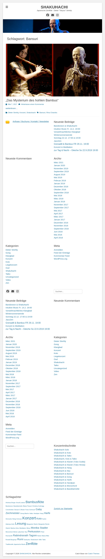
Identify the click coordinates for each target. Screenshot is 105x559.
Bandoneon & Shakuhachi (65, 126)
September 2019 (61, 171)
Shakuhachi (31, 113)
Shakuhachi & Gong (63, 477)
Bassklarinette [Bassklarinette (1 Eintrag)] (18, 506)
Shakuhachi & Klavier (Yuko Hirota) (69, 465)
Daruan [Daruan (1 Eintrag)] (16, 509)
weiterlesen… (12, 108)
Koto (8, 262)
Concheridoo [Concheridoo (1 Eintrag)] (10, 509)
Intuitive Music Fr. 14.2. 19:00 (67, 129)
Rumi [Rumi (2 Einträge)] (20, 539)
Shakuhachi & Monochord (65, 486)
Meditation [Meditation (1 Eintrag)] (22, 528)
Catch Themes (93, 554)
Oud (7, 268)
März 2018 (58, 198)
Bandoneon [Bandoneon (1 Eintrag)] (9, 506)
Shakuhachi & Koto (62, 453)
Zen (7, 283)
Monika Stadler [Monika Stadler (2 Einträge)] (39, 527)
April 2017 (58, 213)
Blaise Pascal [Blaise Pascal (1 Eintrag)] (27, 506)
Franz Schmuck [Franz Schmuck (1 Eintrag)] (30, 509)
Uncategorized (12, 277)
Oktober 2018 (60, 189)
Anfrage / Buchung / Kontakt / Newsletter (31, 121)
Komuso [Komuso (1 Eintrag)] (19, 519)
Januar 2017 (59, 219)
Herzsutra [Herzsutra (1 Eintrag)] (9, 519)
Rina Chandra (51, 113)
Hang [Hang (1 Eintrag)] (41, 513)
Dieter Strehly (13, 113)
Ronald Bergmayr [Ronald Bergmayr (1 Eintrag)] (11, 539)
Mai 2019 (58, 177)
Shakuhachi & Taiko (62, 456)
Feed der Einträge (62, 253)
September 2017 (61, 207)
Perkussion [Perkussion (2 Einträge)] (34, 531)
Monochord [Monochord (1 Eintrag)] (9, 532)
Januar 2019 (59, 183)
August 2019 (59, 174)
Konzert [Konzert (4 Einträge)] (29, 518)
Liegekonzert (11, 265)
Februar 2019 (60, 180)
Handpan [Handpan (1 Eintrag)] (36, 513)
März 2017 (58, 216)
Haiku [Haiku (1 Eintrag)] (31, 513)
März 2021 (58, 162)
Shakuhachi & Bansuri (64, 474)
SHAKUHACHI (54, 7)
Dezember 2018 (61, 186)
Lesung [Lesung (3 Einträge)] (20, 523)
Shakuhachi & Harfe (63, 480)
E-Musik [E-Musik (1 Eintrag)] (22, 509)
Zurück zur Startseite (63, 508)
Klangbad (10, 256)
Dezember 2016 (61, 223)
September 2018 (61, 192)
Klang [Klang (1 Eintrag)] (14, 519)
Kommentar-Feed (62, 256)
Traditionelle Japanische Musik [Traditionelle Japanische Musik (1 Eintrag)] (15, 544)
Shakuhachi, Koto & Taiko (65, 459)
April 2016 (58, 237)
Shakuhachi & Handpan (64, 483)
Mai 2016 (58, 235)
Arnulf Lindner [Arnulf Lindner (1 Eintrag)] (20, 502)
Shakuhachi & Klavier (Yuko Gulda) (69, 462)
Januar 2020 (59, 165)
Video (8, 280)
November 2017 (61, 204)
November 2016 (61, 225)
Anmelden (58, 250)
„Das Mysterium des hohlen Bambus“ (32, 100)
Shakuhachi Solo (61, 450)
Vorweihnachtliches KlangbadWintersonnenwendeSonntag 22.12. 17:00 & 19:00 (67, 135)
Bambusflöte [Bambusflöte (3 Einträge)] (35, 502)
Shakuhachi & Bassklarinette (66, 489)
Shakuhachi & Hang (63, 468)
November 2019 (61, 168)
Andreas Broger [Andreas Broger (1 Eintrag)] (11, 502)
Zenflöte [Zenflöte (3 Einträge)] (32, 543)
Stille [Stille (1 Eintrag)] (40, 539)
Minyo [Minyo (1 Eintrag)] (28, 528)
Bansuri (42, 113)
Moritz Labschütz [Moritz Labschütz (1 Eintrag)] (18, 532)
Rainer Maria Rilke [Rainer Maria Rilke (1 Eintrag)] (43, 536)
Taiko (8, 274)
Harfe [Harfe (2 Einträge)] (47, 513)
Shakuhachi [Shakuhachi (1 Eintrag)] (34, 539)
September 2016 (61, 229)
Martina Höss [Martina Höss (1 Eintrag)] (14, 528)
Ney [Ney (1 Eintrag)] (26, 532)
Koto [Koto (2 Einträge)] (39, 518)
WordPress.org (60, 259)
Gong (8, 253)
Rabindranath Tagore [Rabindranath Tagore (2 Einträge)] (25, 535)
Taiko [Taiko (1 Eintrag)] (44, 539)
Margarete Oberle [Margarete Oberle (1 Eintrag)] (32, 524)
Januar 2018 (59, 201)
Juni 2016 (58, 231)
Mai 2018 (58, 195)
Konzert (23, 113)
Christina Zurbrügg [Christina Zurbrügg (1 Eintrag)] (38, 506)
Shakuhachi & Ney (62, 471)
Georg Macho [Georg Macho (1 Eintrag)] (24, 513)
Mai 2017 (58, 210)
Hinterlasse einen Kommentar (32, 104)
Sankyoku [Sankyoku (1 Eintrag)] (27, 539)
